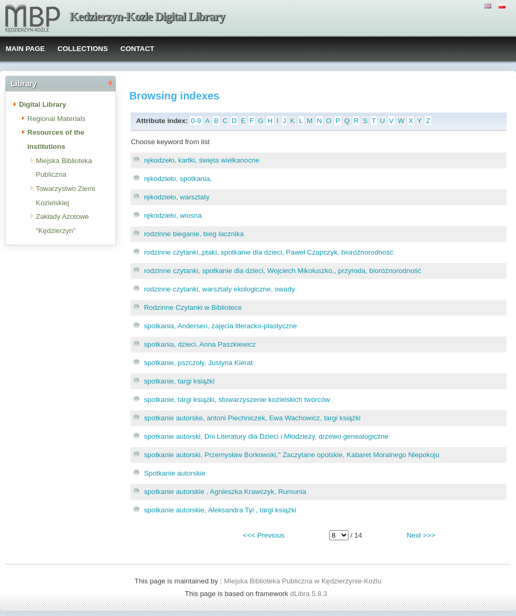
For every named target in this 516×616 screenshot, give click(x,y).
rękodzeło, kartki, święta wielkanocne (201, 160)
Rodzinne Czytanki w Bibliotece (193, 307)
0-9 (196, 121)
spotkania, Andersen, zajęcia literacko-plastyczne (220, 326)
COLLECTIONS (82, 49)
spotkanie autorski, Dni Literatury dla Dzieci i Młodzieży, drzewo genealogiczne (266, 436)
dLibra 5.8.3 (309, 594)
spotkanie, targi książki (179, 381)
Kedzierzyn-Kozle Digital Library (147, 16)
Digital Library (42, 104)
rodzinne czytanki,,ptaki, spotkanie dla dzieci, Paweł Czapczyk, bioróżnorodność (268, 252)
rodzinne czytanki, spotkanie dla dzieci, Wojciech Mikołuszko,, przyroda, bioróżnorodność (282, 271)
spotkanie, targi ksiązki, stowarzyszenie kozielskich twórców (237, 399)
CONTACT (137, 49)
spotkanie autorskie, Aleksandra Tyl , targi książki (220, 510)
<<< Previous (263, 535)
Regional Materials (56, 119)
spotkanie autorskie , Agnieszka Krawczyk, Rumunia (225, 492)
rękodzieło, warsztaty (176, 197)
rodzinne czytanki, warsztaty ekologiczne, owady (219, 289)
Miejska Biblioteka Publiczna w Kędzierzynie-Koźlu (302, 581)
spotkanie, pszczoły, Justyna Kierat (198, 363)
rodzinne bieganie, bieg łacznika (194, 234)
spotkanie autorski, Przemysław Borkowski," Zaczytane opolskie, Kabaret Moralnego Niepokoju (291, 455)
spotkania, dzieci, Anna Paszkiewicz (200, 344)
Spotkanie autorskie (174, 473)
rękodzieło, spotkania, (178, 179)
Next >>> (420, 535)
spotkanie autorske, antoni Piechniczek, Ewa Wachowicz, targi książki (252, 418)
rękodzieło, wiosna (173, 215)
